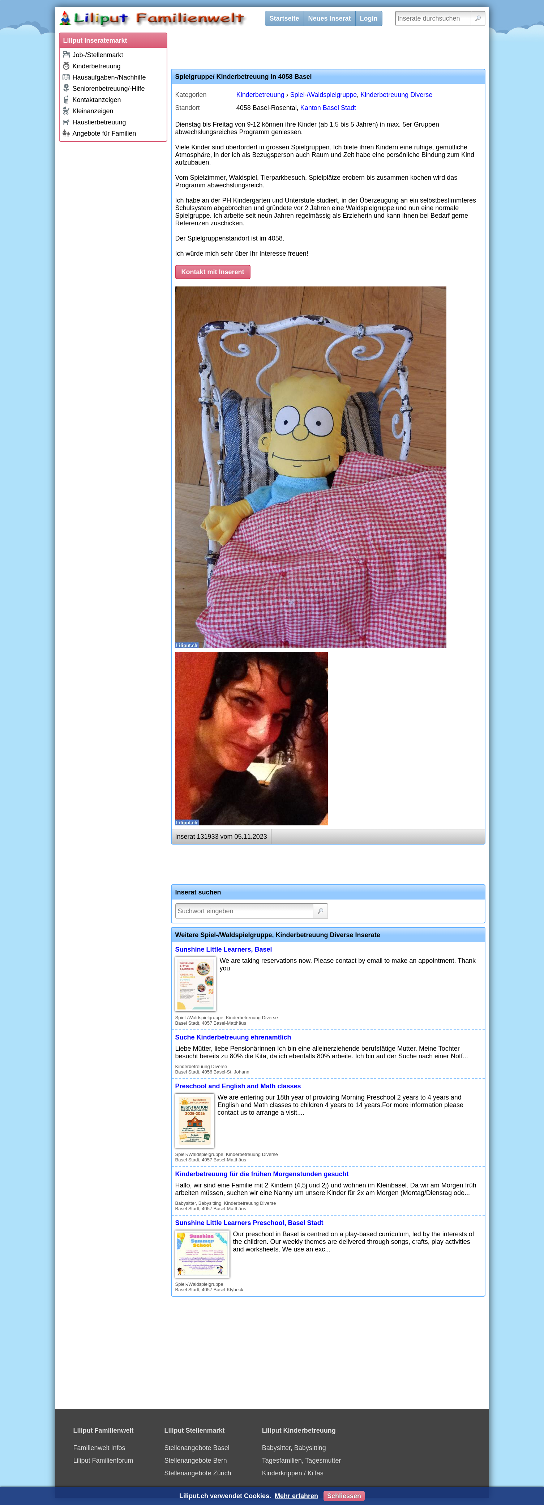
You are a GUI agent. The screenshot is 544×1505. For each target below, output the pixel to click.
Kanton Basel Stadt (328, 107)
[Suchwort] (251, 911)
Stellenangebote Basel (197, 1447)
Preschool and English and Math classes (238, 1086)
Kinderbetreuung (91, 65)
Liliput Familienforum (103, 1460)
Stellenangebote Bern (195, 1460)
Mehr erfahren (296, 1496)
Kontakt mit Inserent (212, 272)
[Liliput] (165, 20)
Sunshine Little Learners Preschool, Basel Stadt (249, 1222)
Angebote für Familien (99, 133)
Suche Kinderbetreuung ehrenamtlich (233, 1037)
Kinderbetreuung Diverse (396, 94)
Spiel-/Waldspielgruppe (323, 94)
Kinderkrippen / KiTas (293, 1473)
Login (369, 18)
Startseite (284, 18)
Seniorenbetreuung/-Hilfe (103, 88)
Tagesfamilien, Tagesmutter (301, 1460)
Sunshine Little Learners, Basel (223, 949)
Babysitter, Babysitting (294, 1447)
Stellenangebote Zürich (197, 1473)
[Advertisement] (113, 253)
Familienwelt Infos (99, 1447)
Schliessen (344, 1496)
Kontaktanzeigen (91, 99)
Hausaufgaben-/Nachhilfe (104, 77)
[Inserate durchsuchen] (440, 18)
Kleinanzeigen (87, 110)
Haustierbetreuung (94, 122)
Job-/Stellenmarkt (92, 54)
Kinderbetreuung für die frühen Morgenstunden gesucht (262, 1174)
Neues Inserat (329, 18)
